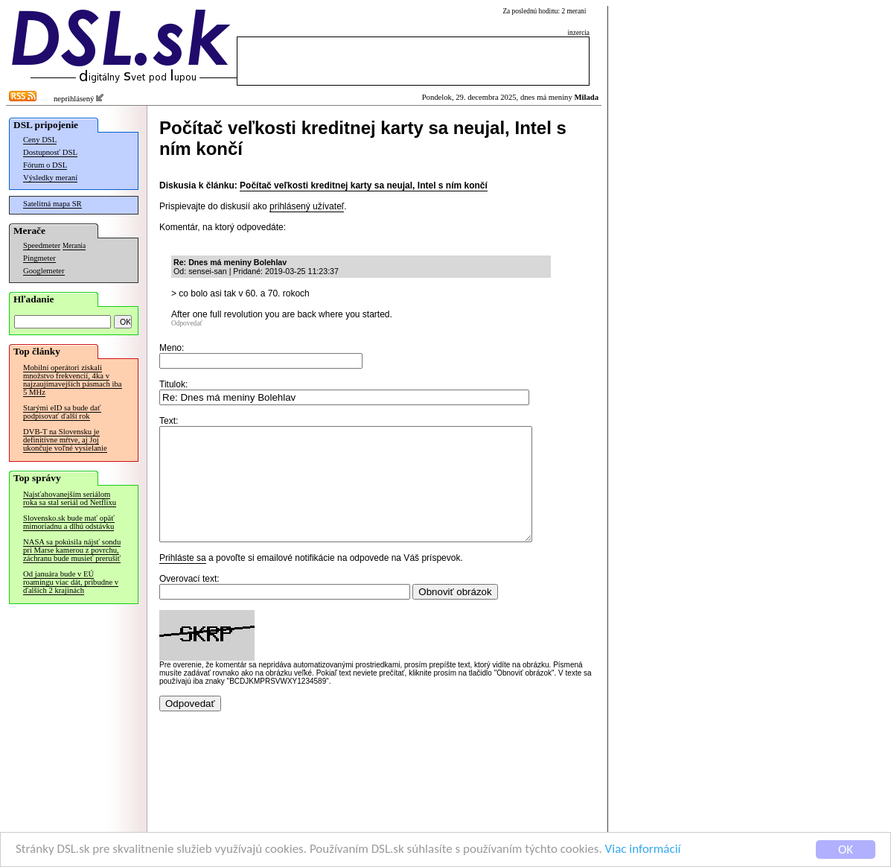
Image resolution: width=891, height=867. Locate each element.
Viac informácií (643, 849)
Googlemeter (44, 271)
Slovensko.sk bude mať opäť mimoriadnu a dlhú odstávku (69, 522)
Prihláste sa (182, 580)
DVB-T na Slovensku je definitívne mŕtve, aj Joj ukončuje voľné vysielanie (65, 440)
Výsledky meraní (50, 178)
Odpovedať (186, 323)
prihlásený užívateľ (306, 206)
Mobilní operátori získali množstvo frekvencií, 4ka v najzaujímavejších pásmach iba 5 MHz (72, 379)
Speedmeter (41, 245)
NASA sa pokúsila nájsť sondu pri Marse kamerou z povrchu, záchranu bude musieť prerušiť (72, 550)
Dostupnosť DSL (50, 152)
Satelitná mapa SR (52, 204)
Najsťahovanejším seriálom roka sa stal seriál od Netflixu (69, 498)
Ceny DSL (40, 140)
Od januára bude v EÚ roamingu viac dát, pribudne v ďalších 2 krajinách (70, 582)
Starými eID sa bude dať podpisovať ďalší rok (62, 412)
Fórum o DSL (45, 165)
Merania (74, 246)
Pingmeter (39, 258)
